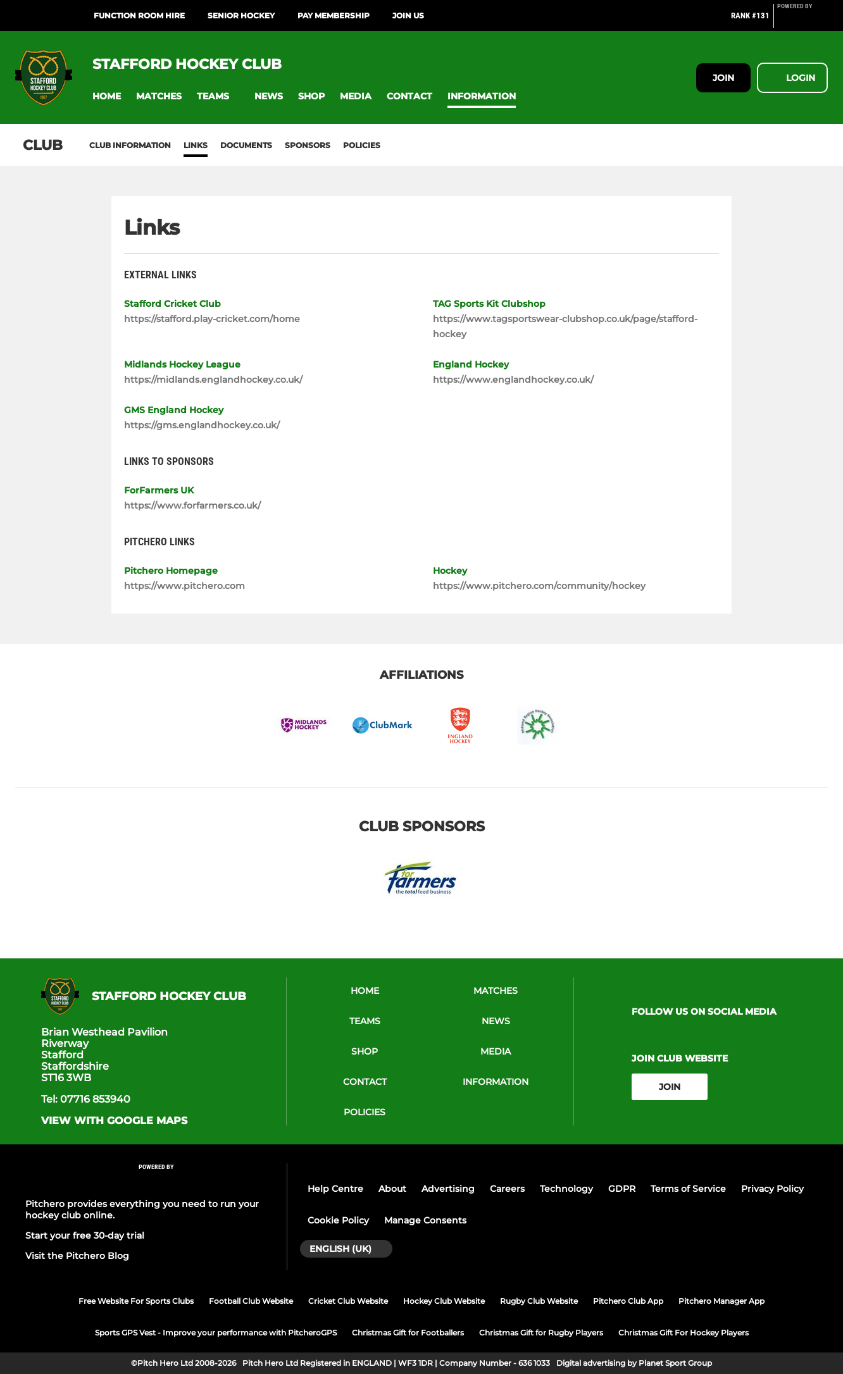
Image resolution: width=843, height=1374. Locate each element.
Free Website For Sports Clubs (136, 1301)
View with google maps (114, 1121)
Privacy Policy (772, 1188)
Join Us (408, 15)
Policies (361, 145)
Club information (130, 145)
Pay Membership (333, 15)
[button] (106, 96)
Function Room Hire (139, 15)
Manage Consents (425, 1220)
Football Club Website (251, 1301)
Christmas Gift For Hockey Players (683, 1332)
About (392, 1188)
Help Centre (335, 1188)
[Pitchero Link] (802, 20)
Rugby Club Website (539, 1301)
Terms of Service (688, 1188)
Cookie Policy (338, 1220)
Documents (246, 145)
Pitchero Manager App (721, 1301)
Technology (566, 1188)
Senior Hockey (241, 15)
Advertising (448, 1188)
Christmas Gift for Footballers (408, 1332)
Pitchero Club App (628, 1301)
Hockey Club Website (444, 1301)
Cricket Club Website (348, 1301)
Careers (507, 1188)
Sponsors (307, 145)
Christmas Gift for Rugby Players (541, 1332)
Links (196, 145)
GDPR (621, 1188)
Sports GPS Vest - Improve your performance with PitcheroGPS (216, 1332)
